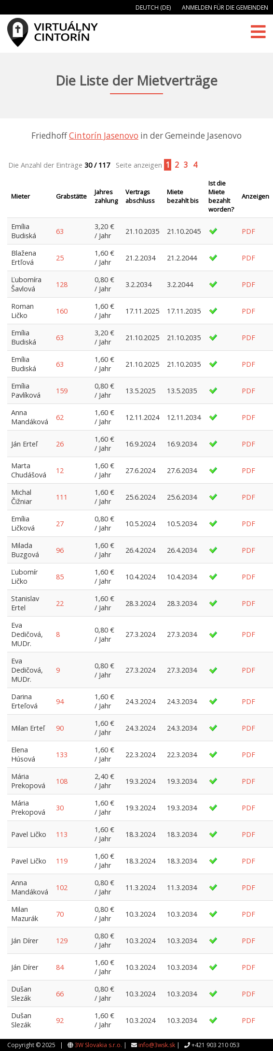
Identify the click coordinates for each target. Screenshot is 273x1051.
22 (60, 603)
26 (60, 443)
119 (62, 860)
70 (60, 914)
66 (60, 993)
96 (60, 550)
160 (62, 311)
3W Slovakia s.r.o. (98, 1045)
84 (60, 967)
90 (60, 728)
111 (62, 497)
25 (60, 257)
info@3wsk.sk (156, 1045)
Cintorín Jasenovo (103, 135)
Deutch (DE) (153, 7)
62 (60, 417)
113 (62, 834)
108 (62, 781)
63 (60, 231)
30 (60, 807)
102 (62, 887)
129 (62, 940)
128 (62, 284)
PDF (248, 231)
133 (62, 754)
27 (60, 523)
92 (60, 1020)
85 (60, 576)
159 (62, 390)
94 (60, 701)
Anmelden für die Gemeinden (225, 7)
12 (60, 470)
